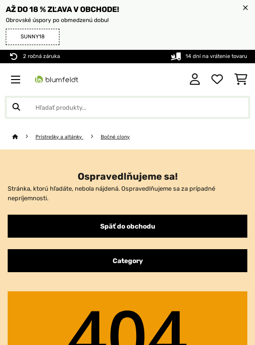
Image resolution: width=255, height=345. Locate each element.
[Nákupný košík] (240, 79)
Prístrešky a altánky (59, 137)
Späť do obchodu (127, 226)
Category (128, 260)
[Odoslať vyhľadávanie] (16, 107)
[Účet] (195, 79)
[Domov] (23, 137)
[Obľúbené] (217, 79)
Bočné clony (115, 137)
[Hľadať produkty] (127, 107)
